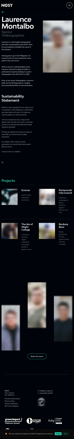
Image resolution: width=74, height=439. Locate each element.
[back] (3, 12)
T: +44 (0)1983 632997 (45, 393)
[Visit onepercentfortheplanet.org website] (34, 421)
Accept (58, 433)
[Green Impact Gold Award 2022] (13, 421)
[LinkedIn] (3, 162)
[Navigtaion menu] (69, 5)
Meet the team (37, 356)
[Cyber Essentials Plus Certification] (41, 401)
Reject (66, 433)
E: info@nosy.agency (45, 391)
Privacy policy (10, 401)
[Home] (7, 5)
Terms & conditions (12, 406)
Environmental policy (12, 399)
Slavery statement (11, 403)
